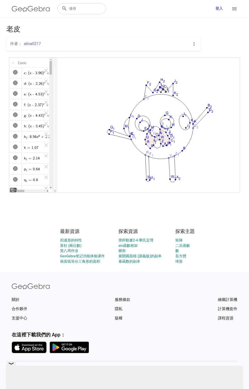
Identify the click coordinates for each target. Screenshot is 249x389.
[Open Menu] (234, 9)
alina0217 (32, 43)
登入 (219, 9)
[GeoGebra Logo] (31, 9)
